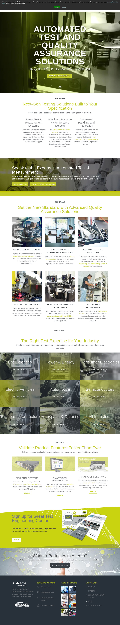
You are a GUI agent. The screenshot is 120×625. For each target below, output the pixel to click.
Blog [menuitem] (90, 613)
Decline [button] (64, 7)
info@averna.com (47, 604)
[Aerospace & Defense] (60, 430)
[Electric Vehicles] (20, 399)
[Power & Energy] (60, 369)
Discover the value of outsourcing (43, 184)
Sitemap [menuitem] (91, 599)
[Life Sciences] (20, 369)
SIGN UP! (16, 551)
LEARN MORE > (20, 370)
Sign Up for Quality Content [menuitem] (96, 608)
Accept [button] (57, 7)
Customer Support (47, 617)
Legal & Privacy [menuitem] (95, 617)
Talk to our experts (20, 184)
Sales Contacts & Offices (47, 611)
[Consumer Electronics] (100, 369)
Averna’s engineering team (35, 176)
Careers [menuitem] (91, 603)
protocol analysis (90, 495)
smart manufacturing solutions (23, 256)
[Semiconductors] (100, 399)
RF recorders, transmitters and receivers (27, 496)
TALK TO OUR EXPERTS (59, 76)
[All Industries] (100, 430)
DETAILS (27, 505)
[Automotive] (60, 399)
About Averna (46, 599)
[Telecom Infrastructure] (20, 430)
